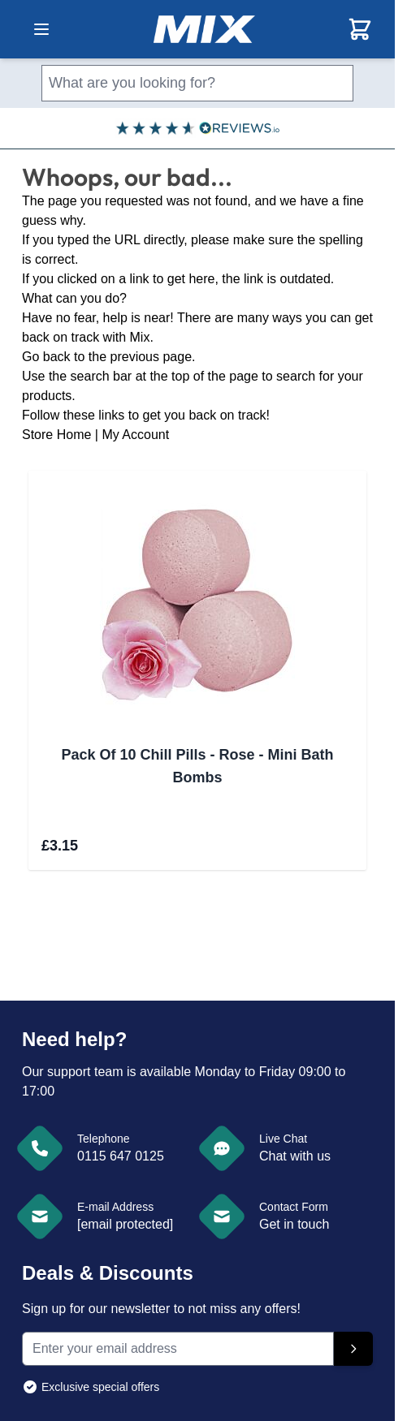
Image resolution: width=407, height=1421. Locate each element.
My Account (135, 434)
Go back (46, 357)
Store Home (56, 434)
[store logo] (204, 29)
